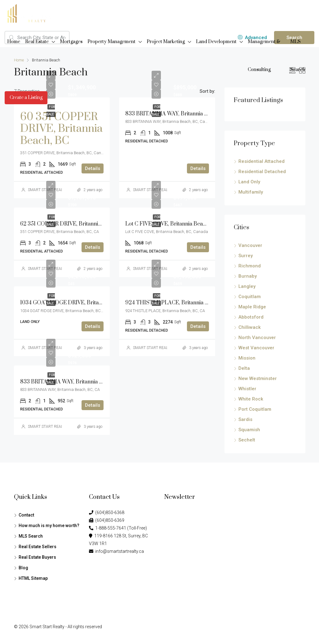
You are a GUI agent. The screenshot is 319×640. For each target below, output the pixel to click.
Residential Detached (262, 171)
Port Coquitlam (254, 409)
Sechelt (246, 440)
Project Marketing (166, 42)
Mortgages (71, 42)
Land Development (216, 42)
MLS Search (297, 56)
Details (92, 168)
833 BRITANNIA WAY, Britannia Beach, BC (177, 113)
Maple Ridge (252, 307)
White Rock (250, 399)
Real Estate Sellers (37, 546)
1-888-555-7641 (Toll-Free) (118, 528)
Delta (244, 368)
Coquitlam (249, 296)
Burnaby (247, 276)
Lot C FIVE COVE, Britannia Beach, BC (171, 224)
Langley (246, 286)
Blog (23, 567)
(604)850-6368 (106, 512)
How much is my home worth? (49, 525)
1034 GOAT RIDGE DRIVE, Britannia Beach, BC (77, 302)
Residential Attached (261, 161)
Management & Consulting (264, 56)
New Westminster (257, 378)
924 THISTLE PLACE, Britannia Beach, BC (177, 302)
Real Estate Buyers (37, 557)
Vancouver (250, 245)
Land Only (249, 182)
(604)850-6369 (106, 520)
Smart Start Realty (46, 626)
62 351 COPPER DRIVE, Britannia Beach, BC (73, 224)
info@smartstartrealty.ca (116, 551)
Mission (246, 358)
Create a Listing (26, 98)
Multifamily (250, 192)
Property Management (111, 42)
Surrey (245, 255)
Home (13, 42)
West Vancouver (256, 348)
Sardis (245, 419)
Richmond (249, 266)
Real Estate (37, 42)
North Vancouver (257, 337)
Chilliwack (249, 327)
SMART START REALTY (152, 348)
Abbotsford (251, 317)
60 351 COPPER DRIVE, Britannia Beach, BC (61, 129)
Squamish (249, 429)
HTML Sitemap (33, 578)
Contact (26, 514)
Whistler (247, 389)
